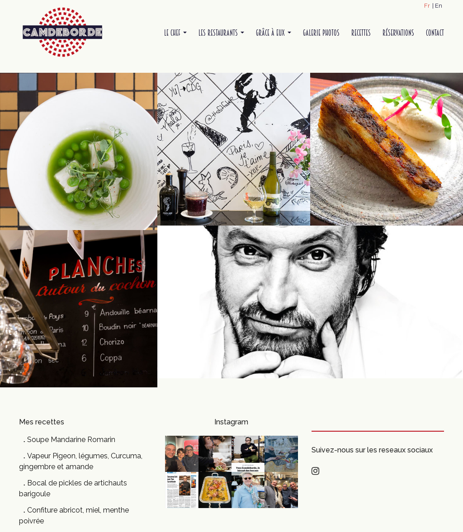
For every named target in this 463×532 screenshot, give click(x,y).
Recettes (361, 33)
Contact (435, 33)
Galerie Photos (321, 33)
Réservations (398, 33)
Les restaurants (221, 33)
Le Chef (175, 33)
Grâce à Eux (273, 33)
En (438, 5)
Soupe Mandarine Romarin (71, 439)
